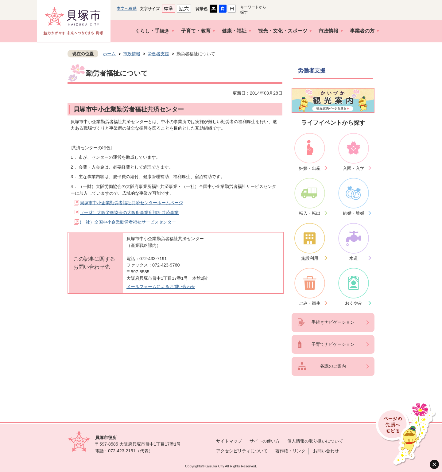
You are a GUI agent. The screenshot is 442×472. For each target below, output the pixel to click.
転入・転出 (309, 213)
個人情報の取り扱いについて (315, 441)
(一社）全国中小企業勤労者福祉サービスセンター (128, 222)
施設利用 (309, 258)
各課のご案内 (333, 366)
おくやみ (353, 303)
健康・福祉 (234, 30)
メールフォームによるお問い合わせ (160, 286)
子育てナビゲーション (333, 344)
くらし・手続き (152, 30)
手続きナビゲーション (333, 322)
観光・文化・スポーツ (282, 30)
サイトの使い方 (265, 441)
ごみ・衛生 (309, 303)
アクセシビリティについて (242, 450)
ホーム (109, 53)
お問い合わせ (326, 450)
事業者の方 (362, 30)
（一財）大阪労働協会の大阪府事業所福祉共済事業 (129, 212)
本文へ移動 (127, 8)
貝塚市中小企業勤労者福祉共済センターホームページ (131, 202)
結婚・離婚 (353, 213)
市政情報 (328, 30)
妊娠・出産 (309, 168)
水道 (353, 258)
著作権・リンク (290, 450)
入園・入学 (353, 168)
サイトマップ (229, 441)
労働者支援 (158, 53)
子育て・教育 (196, 30)
